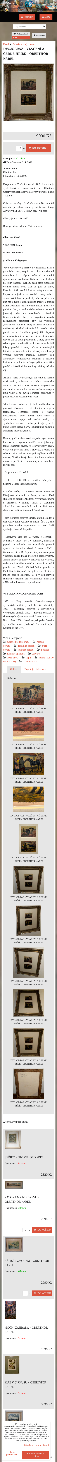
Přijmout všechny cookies (35, 1454)
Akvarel (36, 653)
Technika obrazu (26, 645)
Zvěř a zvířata (30, 661)
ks (21, 149)
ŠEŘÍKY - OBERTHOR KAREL (24, 1157)
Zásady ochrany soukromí (36, 1445)
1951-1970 (12, 657)
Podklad (45, 649)
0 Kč (15, 37)
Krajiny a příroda (15, 653)
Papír (28, 657)
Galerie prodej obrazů (18, 641)
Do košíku (38, 148)
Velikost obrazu (25, 649)
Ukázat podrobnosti (12, 1453)
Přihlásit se (39, 35)
